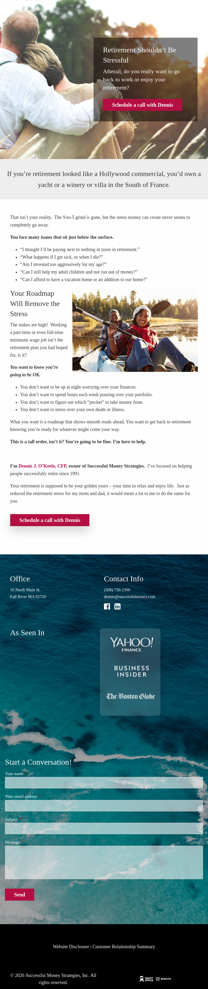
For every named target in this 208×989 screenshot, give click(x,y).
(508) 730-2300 (117, 590)
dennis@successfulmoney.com (129, 596)
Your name (32, 773)
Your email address (39, 796)
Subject (30, 819)
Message (31, 842)
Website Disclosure (71, 946)
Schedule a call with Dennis (142, 105)
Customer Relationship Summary (124, 946)
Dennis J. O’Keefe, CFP (42, 466)
